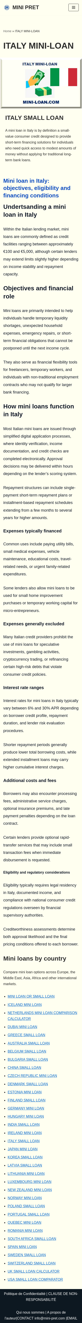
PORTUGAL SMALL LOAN (28, 1214)
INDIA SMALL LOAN (24, 1124)
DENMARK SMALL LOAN (28, 1084)
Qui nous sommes (30, 1312)
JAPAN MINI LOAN (23, 1149)
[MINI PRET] (21, 7)
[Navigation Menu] (73, 7)
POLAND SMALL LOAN (26, 1206)
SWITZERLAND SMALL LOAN (32, 1263)
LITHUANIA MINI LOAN (26, 1174)
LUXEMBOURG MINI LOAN (29, 1182)
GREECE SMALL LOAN (26, 1035)
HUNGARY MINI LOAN (26, 1116)
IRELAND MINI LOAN (25, 1133)
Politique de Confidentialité (24, 1294)
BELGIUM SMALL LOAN (27, 1051)
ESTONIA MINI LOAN (25, 1092)
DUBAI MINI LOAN (22, 1027)
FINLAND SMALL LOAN (26, 1100)
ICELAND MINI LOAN (25, 1005)
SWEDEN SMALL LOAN (27, 1255)
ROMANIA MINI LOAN (25, 1231)
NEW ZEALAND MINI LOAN (30, 1190)
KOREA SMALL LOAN (25, 1157)
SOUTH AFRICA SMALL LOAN (32, 1239)
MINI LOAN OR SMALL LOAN (31, 996)
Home (7, 31)
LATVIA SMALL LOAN (25, 1165)
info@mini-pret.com (50, 1318)
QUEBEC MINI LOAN (24, 1222)
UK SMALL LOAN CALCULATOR (33, 1271)
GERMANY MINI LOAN (26, 1108)
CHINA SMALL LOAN (24, 1067)
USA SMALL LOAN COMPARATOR (35, 1279)
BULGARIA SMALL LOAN (28, 1059)
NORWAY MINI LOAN (25, 1198)
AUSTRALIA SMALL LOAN (29, 1043)
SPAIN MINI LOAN (22, 1247)
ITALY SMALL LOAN (24, 1141)
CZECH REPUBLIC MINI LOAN (32, 1076)
